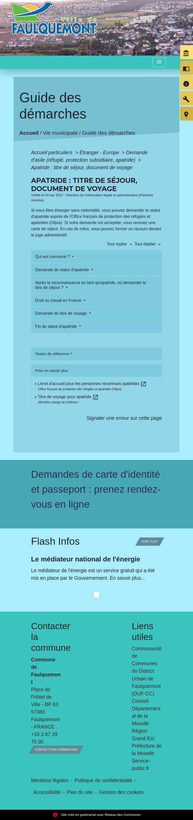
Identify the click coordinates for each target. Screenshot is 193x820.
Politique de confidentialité (103, 780)
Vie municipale (60, 133)
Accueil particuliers (52, 152)
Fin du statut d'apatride (56, 326)
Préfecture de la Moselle (147, 749)
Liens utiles (142, 631)
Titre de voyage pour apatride (68, 397)
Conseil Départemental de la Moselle (146, 712)
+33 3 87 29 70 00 (44, 738)
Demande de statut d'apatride (62, 270)
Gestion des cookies (121, 792)
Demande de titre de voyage (61, 313)
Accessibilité (47, 792)
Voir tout (149, 541)
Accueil (28, 133)
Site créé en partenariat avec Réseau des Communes (97, 815)
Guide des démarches (108, 133)
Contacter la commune (46, 637)
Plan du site (80, 792)
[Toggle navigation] (159, 62)
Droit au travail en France (58, 300)
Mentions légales (49, 780)
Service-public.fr (141, 764)
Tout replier (120, 244)
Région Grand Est (143, 734)
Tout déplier (148, 244)
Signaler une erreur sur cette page (124, 418)
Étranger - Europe (100, 152)
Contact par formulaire (56, 749)
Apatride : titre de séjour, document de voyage (81, 167)
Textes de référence (52, 354)
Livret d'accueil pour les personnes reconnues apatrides (92, 383)
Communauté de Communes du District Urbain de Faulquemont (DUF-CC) (147, 671)
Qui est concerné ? (53, 256)
